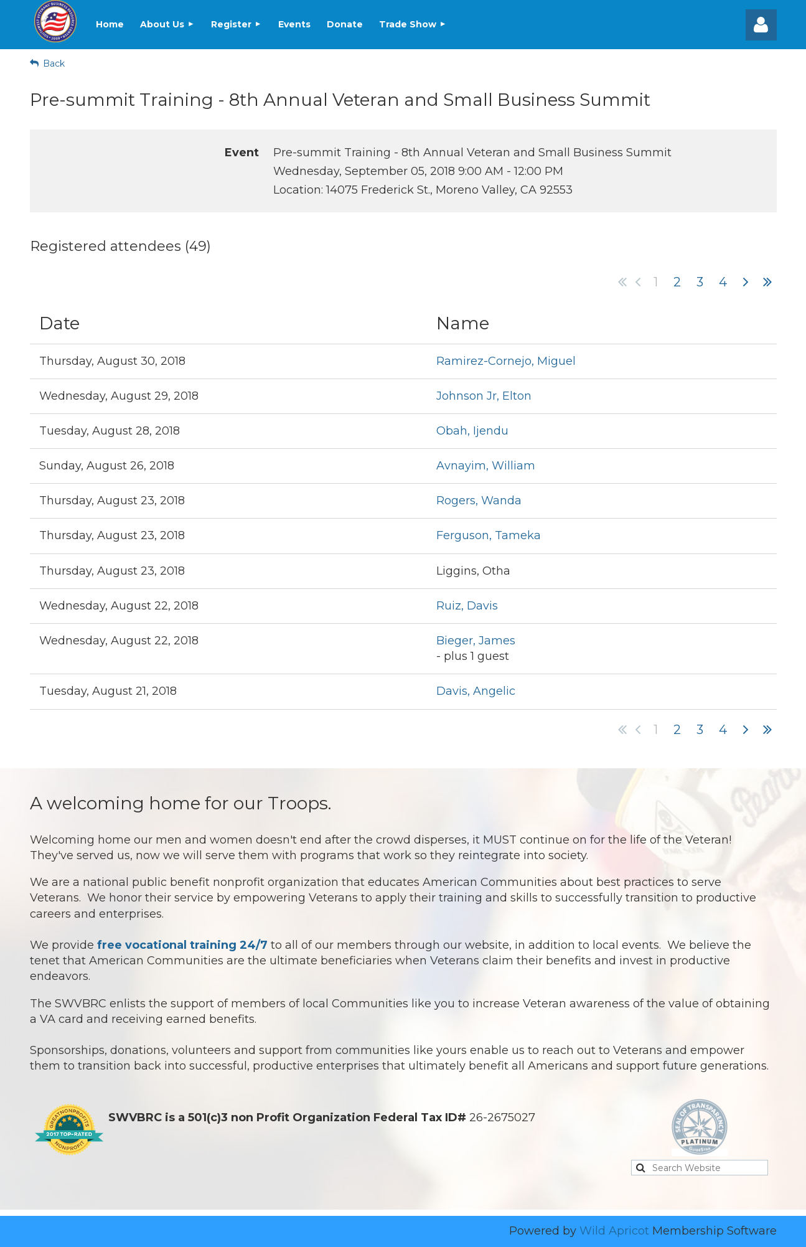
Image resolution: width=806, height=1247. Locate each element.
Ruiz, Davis (467, 606)
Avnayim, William (485, 466)
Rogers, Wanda (479, 500)
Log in (761, 24)
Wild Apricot (614, 1231)
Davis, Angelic (475, 691)
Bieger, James (475, 640)
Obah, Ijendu (472, 431)
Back (54, 63)
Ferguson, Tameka (488, 535)
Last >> (767, 282)
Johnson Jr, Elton (484, 396)
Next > (745, 282)
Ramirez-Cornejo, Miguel (506, 361)
